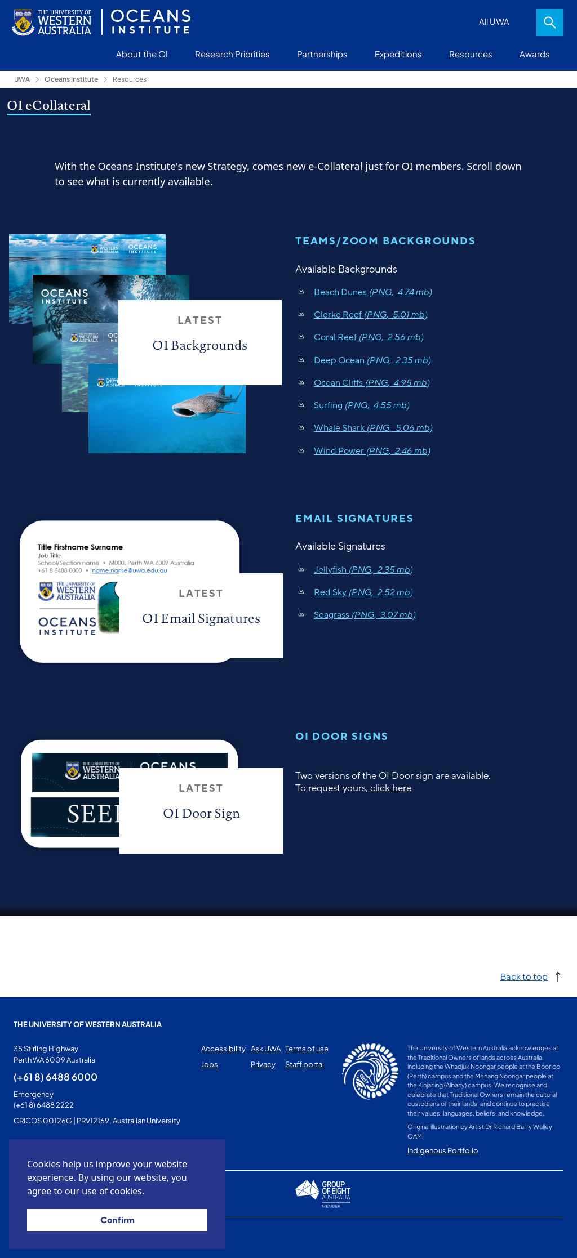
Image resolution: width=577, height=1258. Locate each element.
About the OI (142, 53)
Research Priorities (232, 53)
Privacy (263, 1064)
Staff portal (304, 1064)
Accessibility (223, 1048)
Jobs (209, 1064)
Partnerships (322, 53)
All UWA (494, 21)
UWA (22, 79)
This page (30, 1238)
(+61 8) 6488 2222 (44, 1104)
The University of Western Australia (88, 1024)
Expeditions (398, 53)
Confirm (117, 1220)
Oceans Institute (71, 79)
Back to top (524, 976)
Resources (470, 53)
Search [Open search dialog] (549, 22)
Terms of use (307, 1048)
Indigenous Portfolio (442, 1150)
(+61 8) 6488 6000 (55, 1076)
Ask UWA (266, 1048)
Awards (535, 53)
